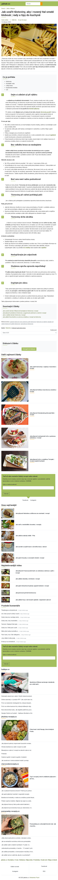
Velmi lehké (4, 20)
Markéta (8, 328)
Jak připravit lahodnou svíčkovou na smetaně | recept (32, 513)
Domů (3, 8)
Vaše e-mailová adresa (9, 484)
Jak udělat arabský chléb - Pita (25, 535)
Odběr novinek (15, 866)
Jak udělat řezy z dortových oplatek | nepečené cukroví (33, 600)
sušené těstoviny (15, 322)
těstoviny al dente (41, 322)
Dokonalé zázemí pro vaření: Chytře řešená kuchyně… (17, 696)
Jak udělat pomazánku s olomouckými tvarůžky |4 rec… (17, 851)
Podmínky (37, 860)
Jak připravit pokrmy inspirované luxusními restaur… (16, 743)
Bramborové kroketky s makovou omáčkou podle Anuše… (18, 797)
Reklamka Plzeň (34, 877)
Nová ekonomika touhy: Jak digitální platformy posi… (16, 710)
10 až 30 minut (22, 20)
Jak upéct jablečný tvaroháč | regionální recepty (15, 794)
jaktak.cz (4, 860)
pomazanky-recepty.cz (10, 811)
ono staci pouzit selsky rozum (10, 614)
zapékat (43, 247)
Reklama (22, 860)
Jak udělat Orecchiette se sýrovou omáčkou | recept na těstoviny (22, 317)
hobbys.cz (5, 669)
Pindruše (4, 753)
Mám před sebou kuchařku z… (10, 631)
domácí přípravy (34, 108)
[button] (29, 40)
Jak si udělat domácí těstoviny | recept (14, 315)
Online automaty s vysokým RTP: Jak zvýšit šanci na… (17, 699)
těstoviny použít (46, 112)
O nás (16, 860)
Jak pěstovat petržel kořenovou (25, 593)
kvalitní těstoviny (15, 324)
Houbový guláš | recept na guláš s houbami (14, 757)
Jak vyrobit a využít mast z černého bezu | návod (30, 547)
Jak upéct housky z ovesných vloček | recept (29, 558)
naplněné (53, 135)
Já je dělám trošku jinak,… (8, 638)
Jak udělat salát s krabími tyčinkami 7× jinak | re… (15, 845)
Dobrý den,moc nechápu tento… (10, 617)
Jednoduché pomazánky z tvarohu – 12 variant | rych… (17, 848)
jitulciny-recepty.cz (9, 717)
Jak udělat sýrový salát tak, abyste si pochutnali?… (16, 855)
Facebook (25, 500)
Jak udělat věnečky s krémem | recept (27, 579)
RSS (44, 871)
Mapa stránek (52, 860)
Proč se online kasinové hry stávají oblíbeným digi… (16, 706)
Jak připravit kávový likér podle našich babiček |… (15, 804)
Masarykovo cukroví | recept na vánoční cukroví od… (16, 750)
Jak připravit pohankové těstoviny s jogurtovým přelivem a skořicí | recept (24, 313)
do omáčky (26, 247)
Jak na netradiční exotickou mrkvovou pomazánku (16, 841)
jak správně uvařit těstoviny (28, 322)
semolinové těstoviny (27, 324)
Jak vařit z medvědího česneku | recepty (28, 524)
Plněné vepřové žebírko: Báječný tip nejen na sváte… (16, 801)
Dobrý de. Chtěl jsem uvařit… (9, 627)
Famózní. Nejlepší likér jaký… (9, 624)
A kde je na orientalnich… (8, 641)
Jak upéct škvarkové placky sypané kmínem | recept (32, 586)
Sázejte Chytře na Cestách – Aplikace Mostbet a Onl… (17, 713)
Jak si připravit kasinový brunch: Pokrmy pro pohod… (16, 791)
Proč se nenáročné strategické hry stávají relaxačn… (16, 703)
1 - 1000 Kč (13, 20)
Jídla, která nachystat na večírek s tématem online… (16, 838)
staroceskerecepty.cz (10, 764)
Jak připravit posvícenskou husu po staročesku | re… (16, 808)
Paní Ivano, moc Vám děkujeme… (10, 634)
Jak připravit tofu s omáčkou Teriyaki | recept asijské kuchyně (42, 460)
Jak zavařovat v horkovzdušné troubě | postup (15, 760)
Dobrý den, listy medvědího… (9, 620)
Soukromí (44, 860)
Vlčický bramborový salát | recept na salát (13, 747)
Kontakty (11, 860)
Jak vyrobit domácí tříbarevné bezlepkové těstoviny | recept (20, 311)
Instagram (33, 500)
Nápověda (29, 860)
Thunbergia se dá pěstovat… (9, 610)
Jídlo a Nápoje (10, 8)
